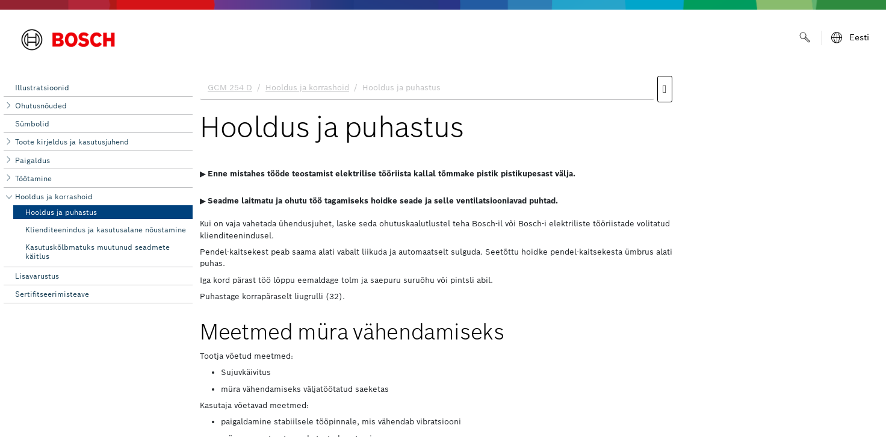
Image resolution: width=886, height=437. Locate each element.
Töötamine (33, 178)
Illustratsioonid (42, 87)
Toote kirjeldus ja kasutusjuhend (72, 141)
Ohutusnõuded (41, 105)
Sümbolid (32, 123)
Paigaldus (32, 160)
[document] (539, 253)
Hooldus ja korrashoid (54, 196)
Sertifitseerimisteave (52, 294)
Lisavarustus (37, 275)
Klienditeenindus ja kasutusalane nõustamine (105, 229)
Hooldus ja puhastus (61, 212)
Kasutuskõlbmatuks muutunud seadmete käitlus (97, 251)
